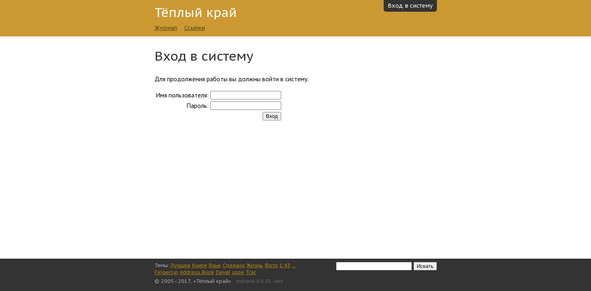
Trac (251, 272)
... (294, 265)
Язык (215, 265)
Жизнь (254, 265)
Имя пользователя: (182, 95)
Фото (271, 265)
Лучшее (180, 265)
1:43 (285, 265)
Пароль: (197, 105)
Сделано (234, 265)
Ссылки (194, 28)
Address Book (197, 272)
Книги (199, 265)
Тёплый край (196, 12)
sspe (238, 272)
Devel (223, 272)
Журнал (166, 28)
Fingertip (166, 272)
